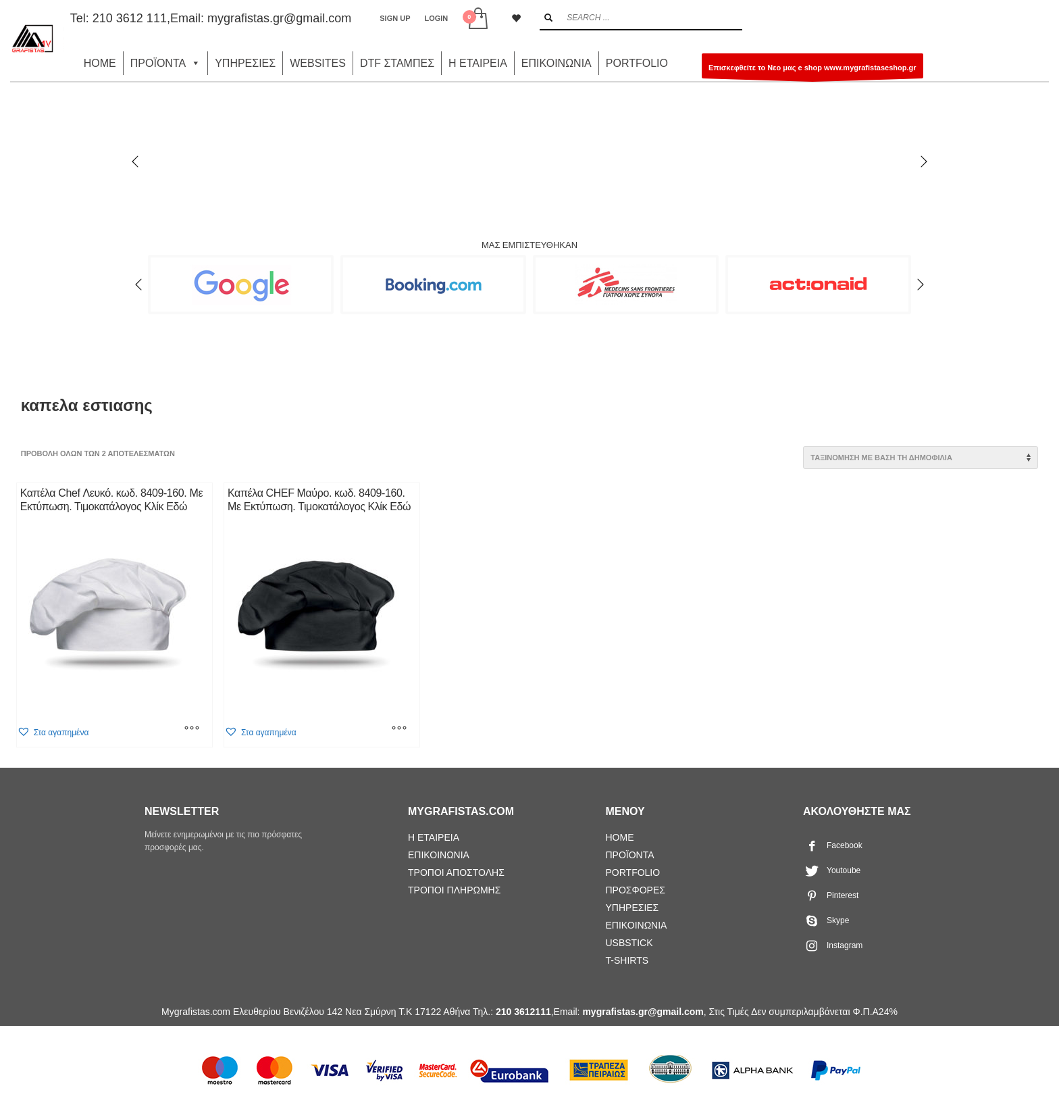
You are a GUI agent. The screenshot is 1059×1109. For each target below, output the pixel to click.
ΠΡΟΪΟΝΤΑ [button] (165, 63)
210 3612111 (523, 1011)
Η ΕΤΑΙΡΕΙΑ (477, 63)
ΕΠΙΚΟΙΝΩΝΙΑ (556, 63)
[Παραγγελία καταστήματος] (920, 457)
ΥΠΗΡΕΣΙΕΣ (245, 63)
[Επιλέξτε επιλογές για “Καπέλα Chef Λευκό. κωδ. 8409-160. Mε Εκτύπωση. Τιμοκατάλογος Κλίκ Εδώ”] (191, 730)
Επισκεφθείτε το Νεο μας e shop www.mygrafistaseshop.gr (812, 71)
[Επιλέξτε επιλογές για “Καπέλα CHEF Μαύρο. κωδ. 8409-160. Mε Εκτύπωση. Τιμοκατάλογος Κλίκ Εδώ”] (399, 730)
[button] (53, 732)
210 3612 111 (130, 18)
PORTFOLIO (637, 63)
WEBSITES (318, 63)
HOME (100, 63)
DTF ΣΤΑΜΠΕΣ (397, 63)
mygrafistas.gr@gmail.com (279, 18)
